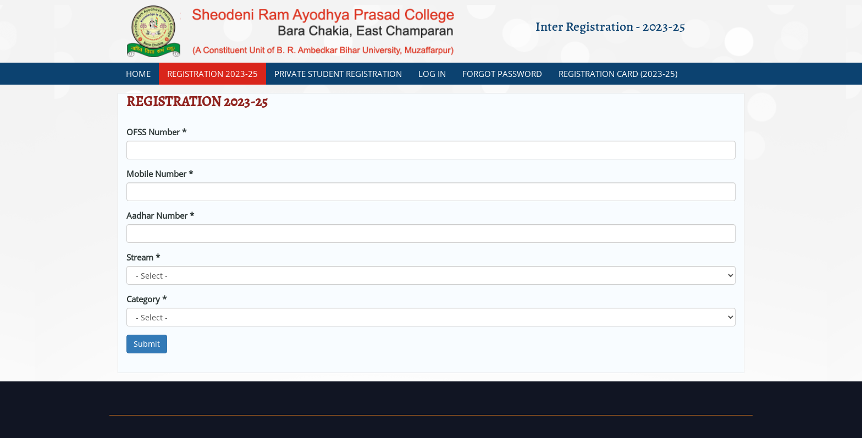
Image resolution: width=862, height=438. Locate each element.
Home (138, 73)
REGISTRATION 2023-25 (212, 73)
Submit (147, 344)
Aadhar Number (160, 215)
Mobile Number (159, 173)
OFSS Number (156, 131)
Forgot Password (502, 73)
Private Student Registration (338, 73)
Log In (432, 73)
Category (146, 298)
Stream (143, 257)
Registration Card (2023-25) (618, 73)
